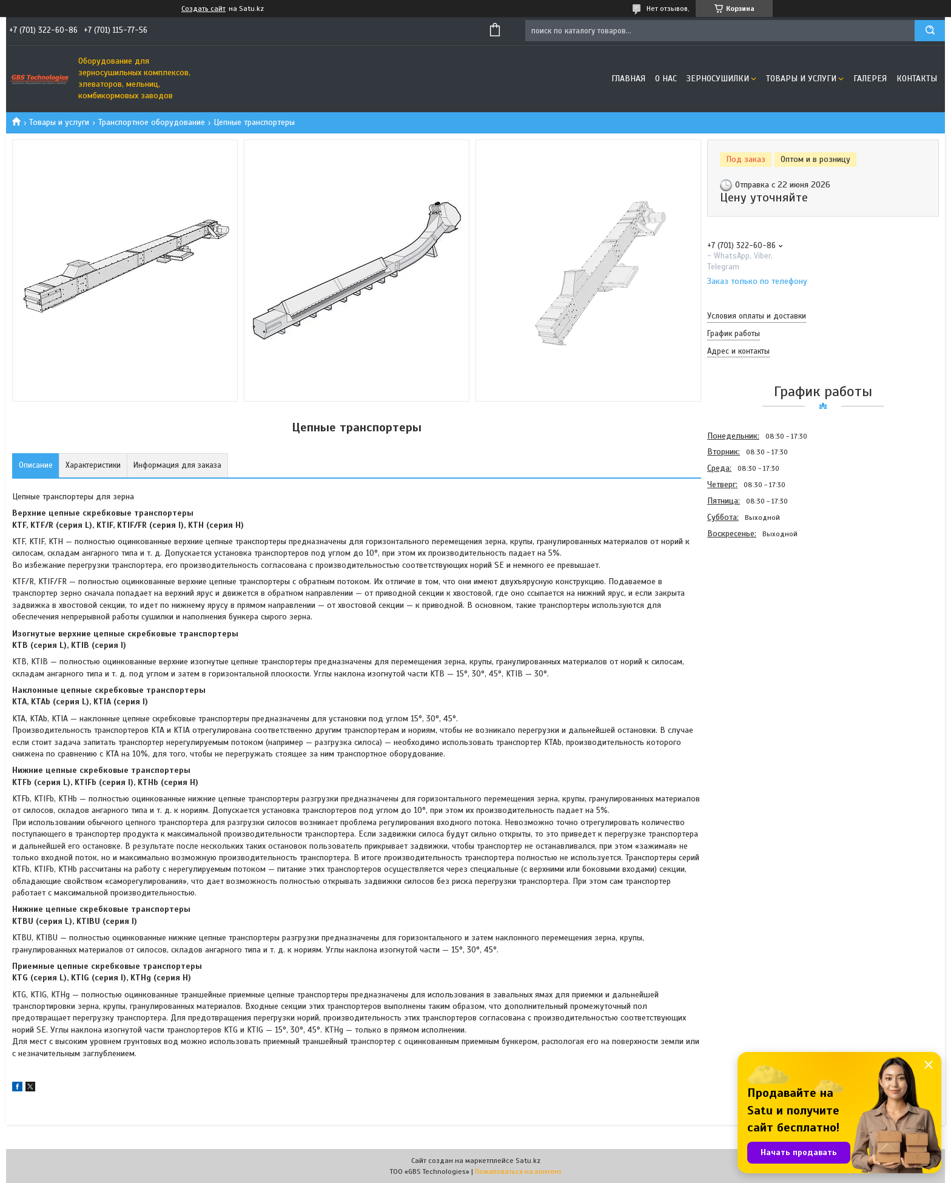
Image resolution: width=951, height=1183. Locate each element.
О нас (666, 78)
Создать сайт (203, 8)
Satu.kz (528, 1160)
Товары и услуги (801, 78)
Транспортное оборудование (151, 122)
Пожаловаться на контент (518, 1171)
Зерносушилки (718, 78)
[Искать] (930, 30)
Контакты (916, 78)
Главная (628, 78)
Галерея (870, 78)
